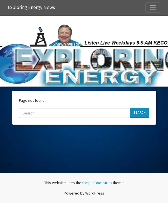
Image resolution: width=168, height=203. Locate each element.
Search (140, 112)
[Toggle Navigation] (152, 7)
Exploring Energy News (31, 7)
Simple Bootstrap (97, 182)
